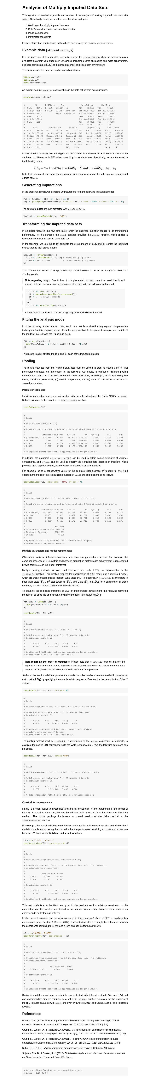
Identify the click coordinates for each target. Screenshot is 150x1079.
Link (105, 1024)
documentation (105, 43)
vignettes (74, 43)
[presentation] (75, 168)
